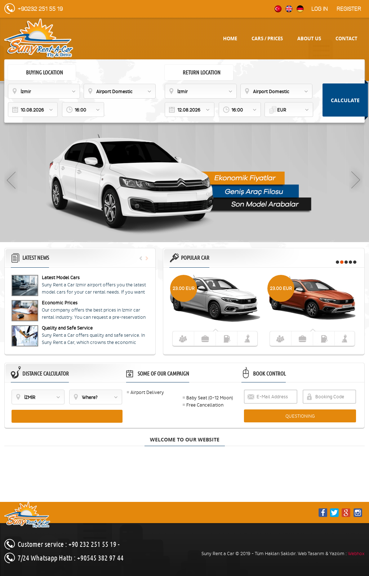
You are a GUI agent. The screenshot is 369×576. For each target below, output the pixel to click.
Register (349, 9)
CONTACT (346, 38)
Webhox (356, 553)
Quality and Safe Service (67, 328)
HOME (230, 38)
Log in (319, 9)
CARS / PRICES (267, 38)
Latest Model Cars (61, 277)
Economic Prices (59, 302)
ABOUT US (309, 38)
